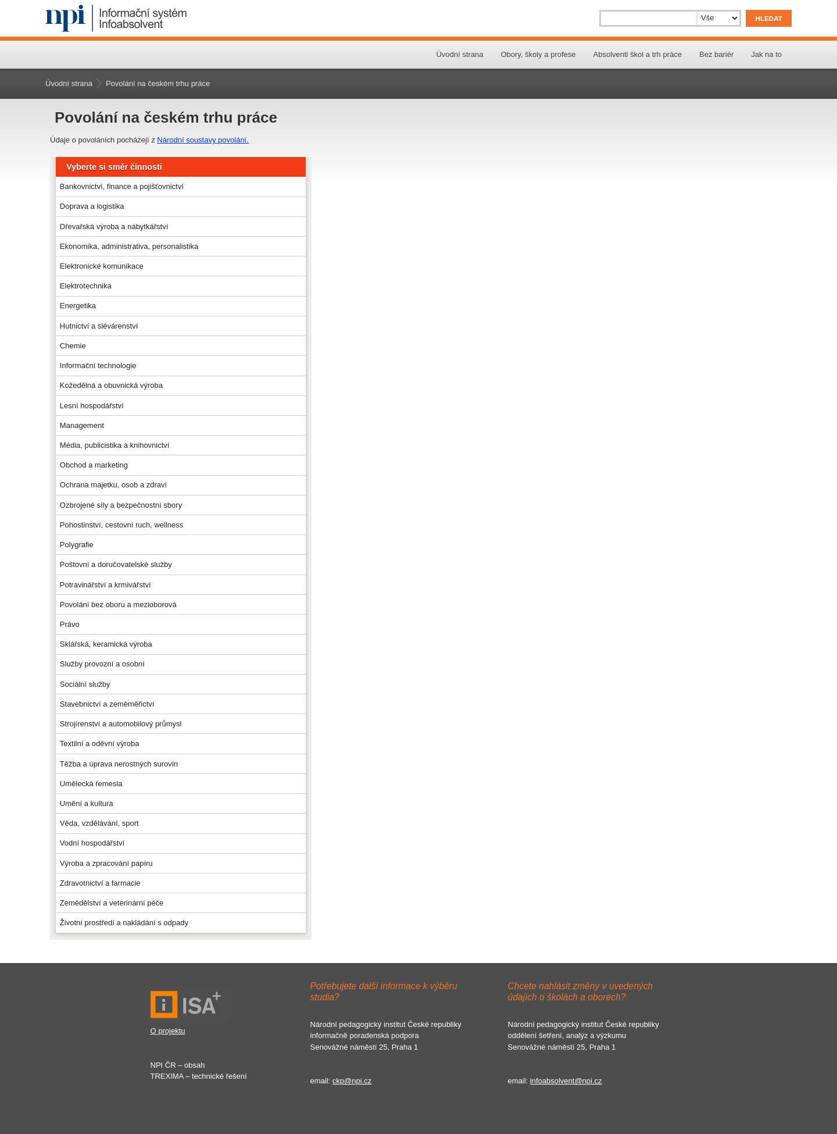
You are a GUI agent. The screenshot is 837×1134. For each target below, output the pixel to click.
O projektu (168, 1030)
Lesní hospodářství (92, 405)
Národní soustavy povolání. (203, 139)
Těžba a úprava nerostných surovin (119, 763)
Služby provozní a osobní (102, 663)
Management (82, 425)
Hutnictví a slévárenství (99, 326)
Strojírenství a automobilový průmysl (121, 723)
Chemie (73, 345)
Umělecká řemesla (91, 783)
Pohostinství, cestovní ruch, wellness (121, 524)
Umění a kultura (86, 803)
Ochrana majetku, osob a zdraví (113, 484)
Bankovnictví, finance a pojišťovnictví (122, 186)
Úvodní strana (459, 54)
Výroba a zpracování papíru (106, 863)
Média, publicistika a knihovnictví (115, 445)
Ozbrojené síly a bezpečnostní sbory (121, 505)
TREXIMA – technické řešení (199, 1076)
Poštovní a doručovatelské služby (116, 564)
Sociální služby (85, 684)
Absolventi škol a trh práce (637, 54)
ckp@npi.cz (351, 1080)
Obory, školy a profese (537, 54)
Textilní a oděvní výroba (100, 743)
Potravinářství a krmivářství (105, 584)
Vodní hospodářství (92, 843)
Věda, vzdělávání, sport (99, 823)
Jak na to (766, 54)
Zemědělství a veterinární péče (111, 902)
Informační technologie (98, 365)
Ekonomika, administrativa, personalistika (129, 246)
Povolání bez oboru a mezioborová (118, 604)
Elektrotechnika (86, 285)
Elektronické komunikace (102, 266)
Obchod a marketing (94, 465)
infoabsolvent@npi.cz (566, 1080)
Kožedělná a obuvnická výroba (111, 385)
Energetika (78, 305)
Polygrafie (77, 544)
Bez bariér (716, 54)
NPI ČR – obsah (178, 1065)
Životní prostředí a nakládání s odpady (124, 922)
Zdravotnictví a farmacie (100, 883)
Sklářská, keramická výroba (106, 644)
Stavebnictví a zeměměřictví (107, 704)
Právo (70, 624)
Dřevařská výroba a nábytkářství (114, 226)
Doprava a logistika (92, 206)
